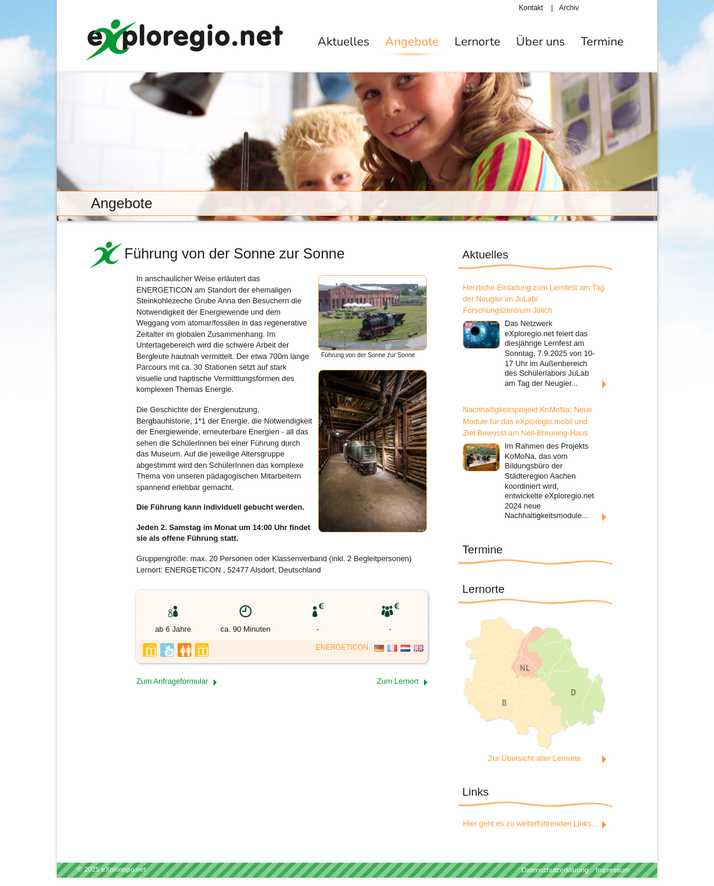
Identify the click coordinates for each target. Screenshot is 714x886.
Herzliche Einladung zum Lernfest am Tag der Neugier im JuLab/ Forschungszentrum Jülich (534, 299)
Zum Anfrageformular (172, 681)
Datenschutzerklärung (554, 869)
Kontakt (531, 8)
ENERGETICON (342, 647)
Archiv (569, 8)
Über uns (540, 42)
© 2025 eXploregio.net (111, 869)
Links (475, 791)
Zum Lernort (398, 681)
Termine (602, 42)
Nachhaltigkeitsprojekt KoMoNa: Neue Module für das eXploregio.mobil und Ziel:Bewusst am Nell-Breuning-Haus (527, 421)
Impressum (613, 869)
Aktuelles (344, 42)
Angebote (412, 42)
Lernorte (477, 42)
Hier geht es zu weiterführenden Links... (530, 823)
